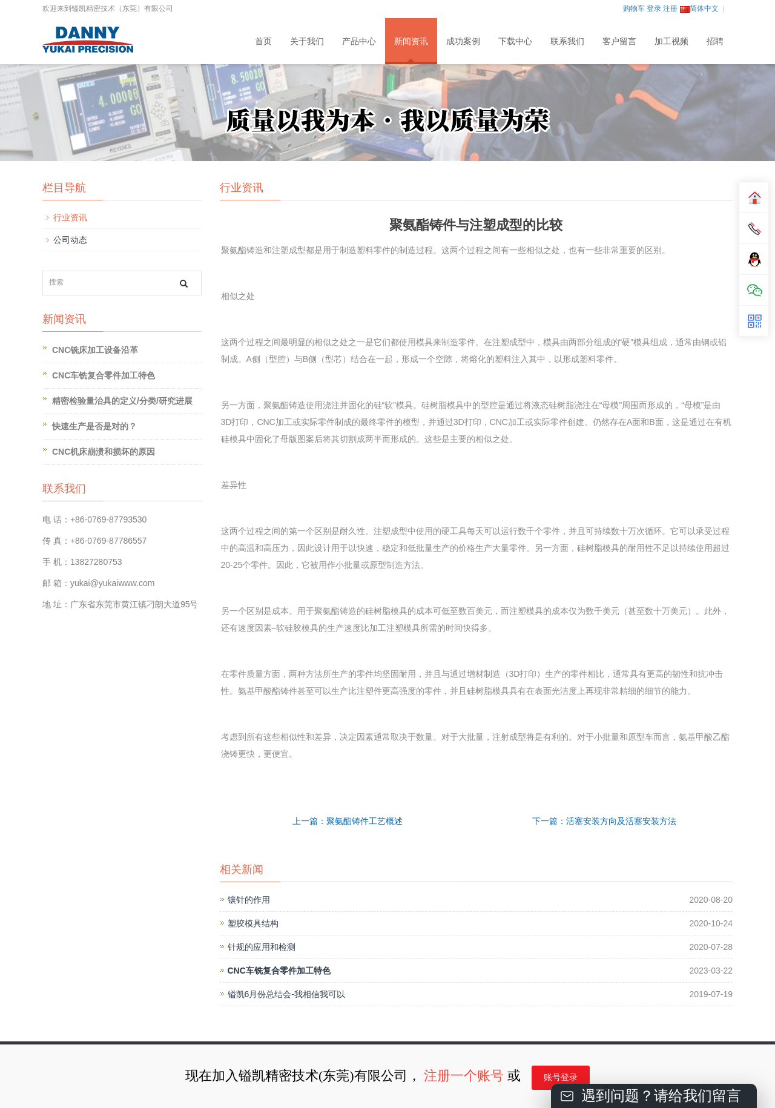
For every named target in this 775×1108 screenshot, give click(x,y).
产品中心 (359, 41)
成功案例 (463, 41)
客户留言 (619, 41)
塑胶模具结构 (253, 923)
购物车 (634, 8)
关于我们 (307, 41)
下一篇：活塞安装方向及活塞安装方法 (604, 821)
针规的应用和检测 (261, 947)
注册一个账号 (464, 1075)
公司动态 (70, 240)
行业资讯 (70, 217)
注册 (670, 8)
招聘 (715, 41)
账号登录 (561, 1077)
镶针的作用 (249, 900)
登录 (654, 8)
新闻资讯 (411, 41)
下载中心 (515, 41)
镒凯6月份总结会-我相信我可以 (286, 994)
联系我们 (567, 41)
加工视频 (671, 41)
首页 (263, 41)
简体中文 (699, 8)
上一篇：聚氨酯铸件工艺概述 (347, 821)
